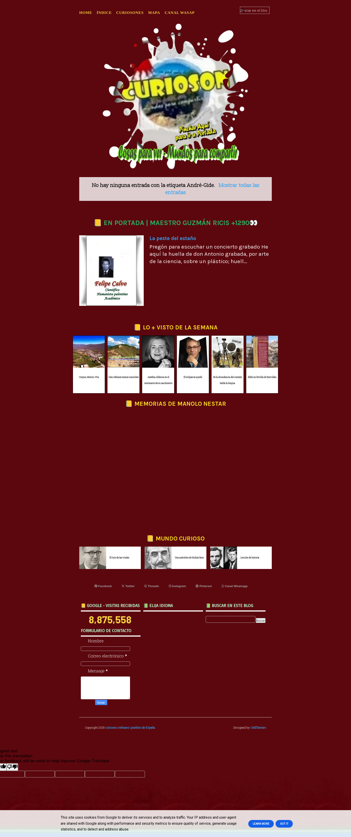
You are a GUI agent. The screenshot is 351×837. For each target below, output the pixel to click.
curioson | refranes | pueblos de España (130, 727)
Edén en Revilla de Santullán (262, 377)
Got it (284, 823)
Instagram (177, 586)
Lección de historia (249, 557)
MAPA (154, 13)
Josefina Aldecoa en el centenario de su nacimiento (158, 380)
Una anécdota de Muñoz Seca (189, 557)
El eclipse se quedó (193, 377)
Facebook (103, 586)
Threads (151, 586)
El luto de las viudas (119, 557)
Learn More (261, 823)
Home (85, 13)
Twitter (128, 586)
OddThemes (258, 727)
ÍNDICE (104, 13)
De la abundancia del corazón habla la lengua (227, 380)
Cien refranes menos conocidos (123, 377)
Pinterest (204, 586)
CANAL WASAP (180, 13)
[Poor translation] (12, 767)
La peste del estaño (173, 238)
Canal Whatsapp (235, 586)
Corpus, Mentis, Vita (89, 377)
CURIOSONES (129, 13)
